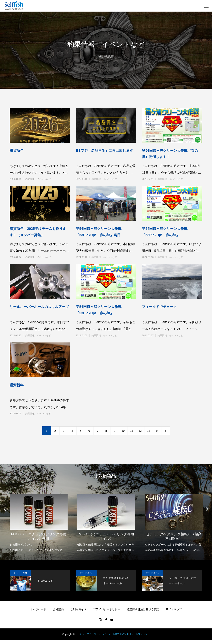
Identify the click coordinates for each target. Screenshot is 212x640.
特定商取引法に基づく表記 (143, 609)
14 (157, 430)
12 (140, 430)
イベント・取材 (20, 573)
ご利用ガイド (78, 609)
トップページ (38, 609)
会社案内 (58, 609)
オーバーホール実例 (88, 573)
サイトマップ (174, 609)
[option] (39, 520)
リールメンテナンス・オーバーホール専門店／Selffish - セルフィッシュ (112, 634)
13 (148, 430)
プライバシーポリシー (106, 609)
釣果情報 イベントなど (38, 179)
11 (131, 430)
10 (123, 430)
